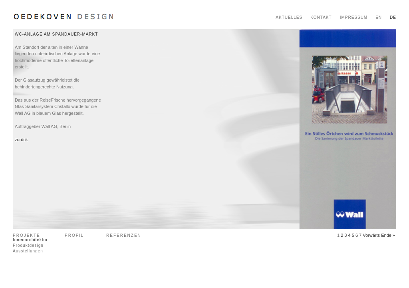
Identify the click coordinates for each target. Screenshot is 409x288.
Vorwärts (371, 235)
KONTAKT (321, 17)
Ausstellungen (28, 251)
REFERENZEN (123, 235)
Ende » (388, 235)
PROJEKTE (26, 235)
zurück (21, 139)
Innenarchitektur (30, 240)
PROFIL (74, 235)
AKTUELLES (289, 17)
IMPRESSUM (354, 17)
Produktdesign (28, 245)
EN (378, 17)
